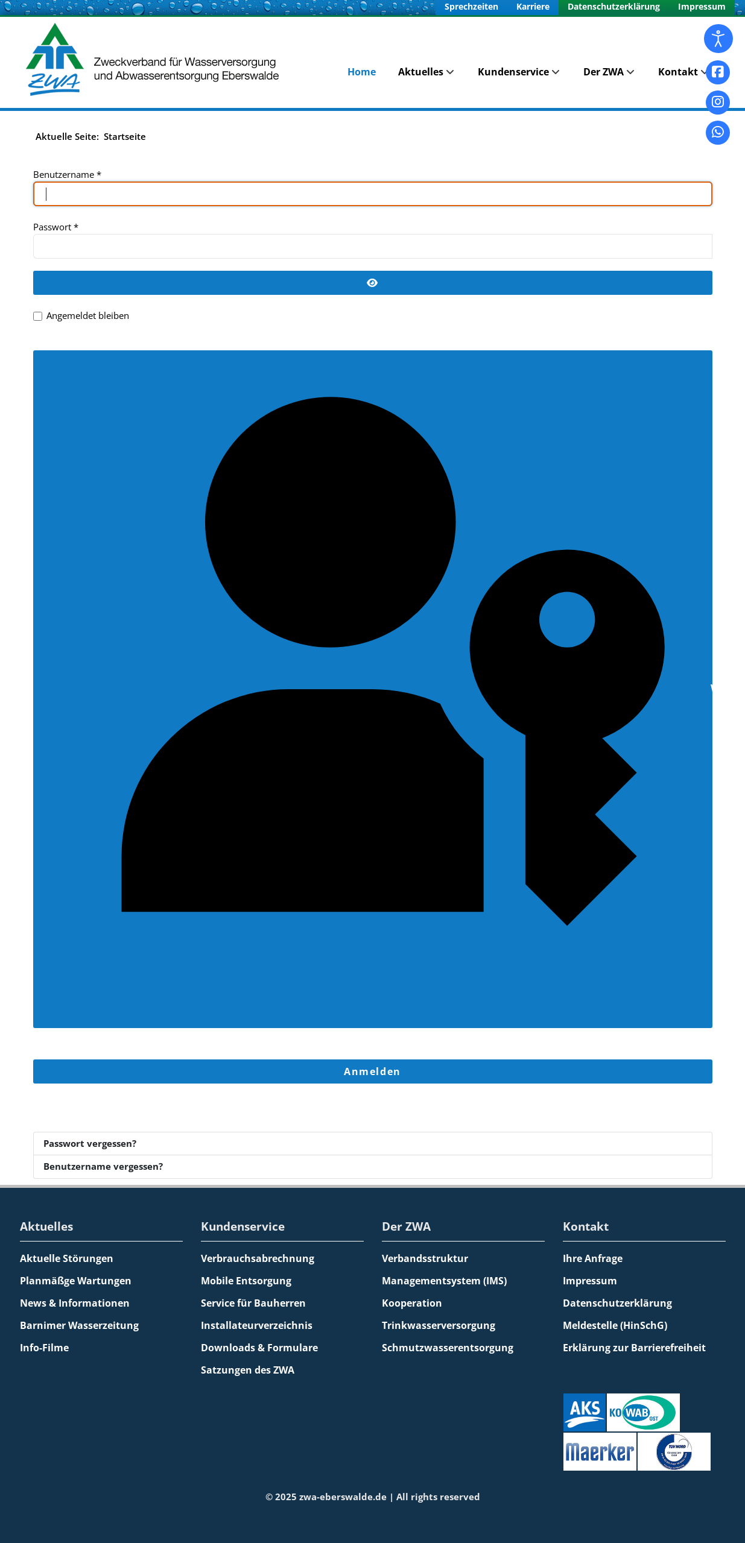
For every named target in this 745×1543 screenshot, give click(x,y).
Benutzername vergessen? (103, 1166)
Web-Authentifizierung (375, 689)
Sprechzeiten (471, 6)
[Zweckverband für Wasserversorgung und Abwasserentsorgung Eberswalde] (155, 59)
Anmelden (372, 1071)
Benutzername (67, 174)
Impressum (702, 6)
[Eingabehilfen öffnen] (718, 38)
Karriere (533, 6)
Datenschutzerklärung (614, 6)
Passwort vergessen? (89, 1143)
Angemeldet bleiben (87, 315)
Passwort (55, 227)
